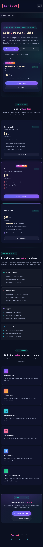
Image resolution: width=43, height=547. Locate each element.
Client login (11, 49)
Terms (21, 539)
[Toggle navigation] (39, 6)
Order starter (21, 154)
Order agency (21, 238)
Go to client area (21, 513)
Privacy (29, 539)
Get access (21, 83)
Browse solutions (29, 49)
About (13, 539)
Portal (21, 88)
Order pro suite (21, 196)
